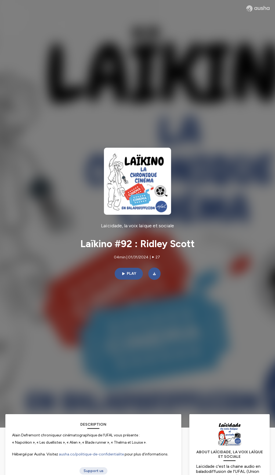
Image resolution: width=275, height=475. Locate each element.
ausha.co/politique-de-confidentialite (91, 454)
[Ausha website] (258, 8)
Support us (93, 471)
